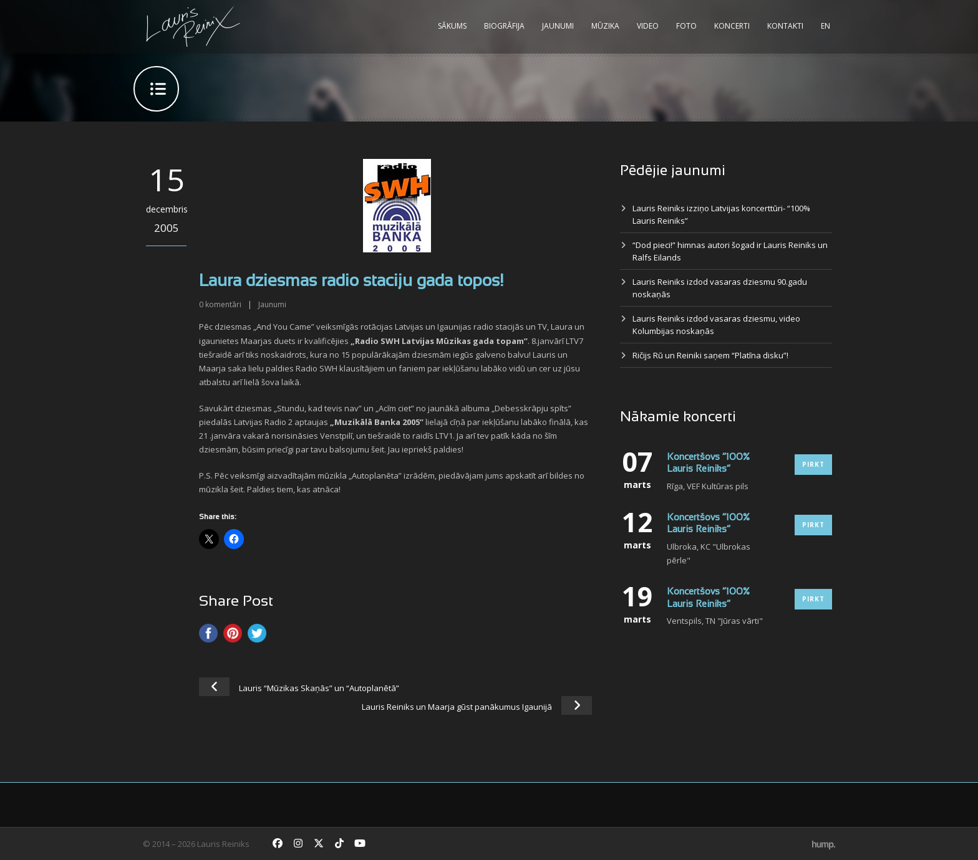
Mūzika (605, 26)
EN (825, 26)
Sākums (452, 26)
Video (648, 26)
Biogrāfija (504, 26)
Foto (686, 26)
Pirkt (813, 464)
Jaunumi (558, 26)
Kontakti (785, 26)
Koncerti (732, 26)
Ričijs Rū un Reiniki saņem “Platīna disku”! (710, 355)
